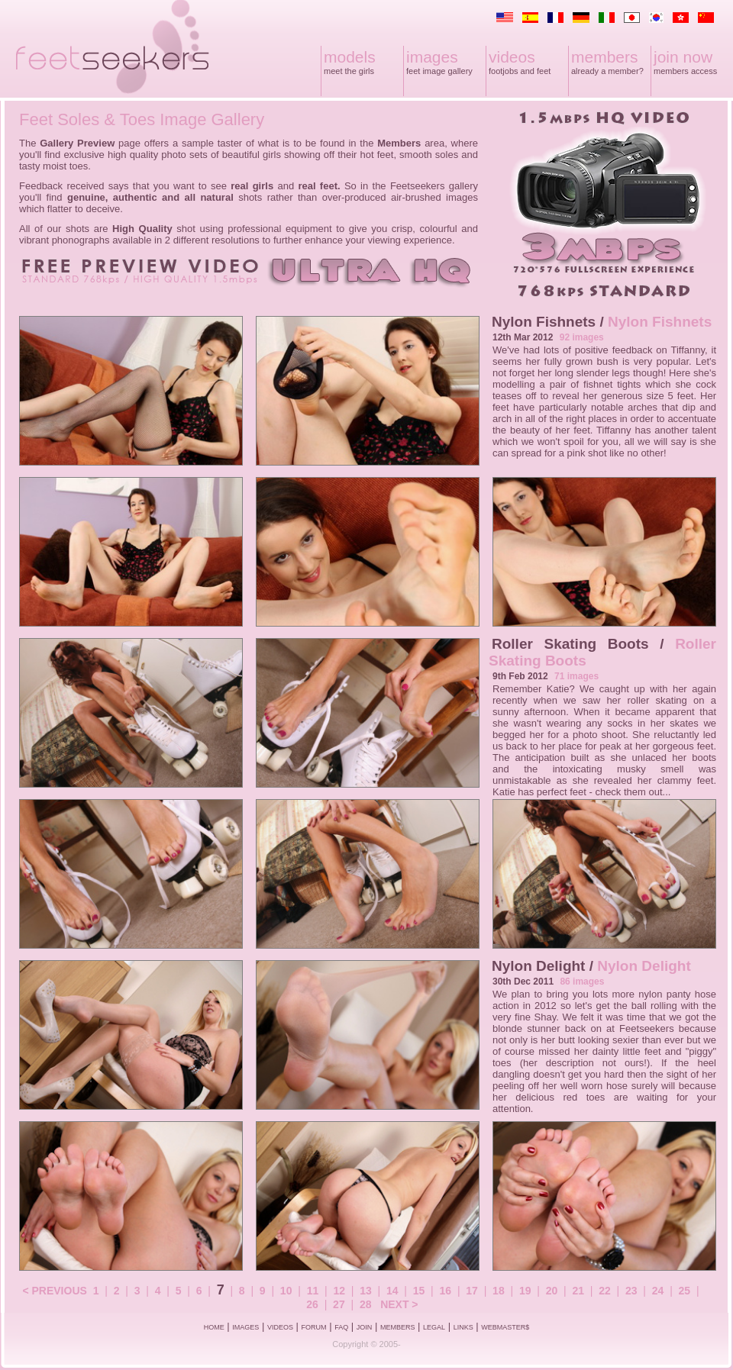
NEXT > (399, 1304)
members (604, 57)
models (350, 57)
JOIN (365, 1327)
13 (366, 1291)
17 (472, 1291)
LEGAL (434, 1327)
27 (339, 1304)
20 (552, 1291)
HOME (214, 1327)
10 (286, 1291)
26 (312, 1304)
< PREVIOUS (54, 1291)
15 (419, 1291)
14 (392, 1291)
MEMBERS (397, 1327)
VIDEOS (280, 1327)
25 (685, 1291)
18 (498, 1291)
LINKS (463, 1327)
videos (512, 57)
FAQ (341, 1327)
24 (658, 1291)
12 (339, 1291)
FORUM (314, 1327)
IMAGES (245, 1327)
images (432, 57)
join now (683, 57)
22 (605, 1291)
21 (578, 1291)
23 (631, 1291)
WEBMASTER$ (505, 1327)
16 (446, 1291)
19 (525, 1291)
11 (313, 1291)
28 (366, 1304)
